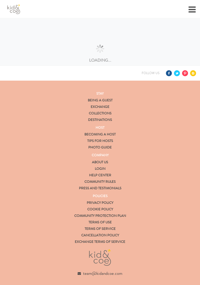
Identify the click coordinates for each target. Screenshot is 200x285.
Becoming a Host (100, 134)
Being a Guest (100, 100)
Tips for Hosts (100, 141)
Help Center (100, 175)
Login (100, 168)
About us (100, 162)
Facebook (169, 73)
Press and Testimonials (100, 188)
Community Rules (100, 181)
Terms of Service (100, 228)
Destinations (100, 120)
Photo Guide (100, 147)
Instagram (193, 73)
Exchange (100, 107)
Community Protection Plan (100, 215)
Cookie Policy (100, 209)
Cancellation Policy (100, 235)
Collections (100, 113)
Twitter (177, 73)
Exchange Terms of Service (100, 241)
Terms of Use (100, 222)
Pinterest (185, 73)
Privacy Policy (100, 202)
